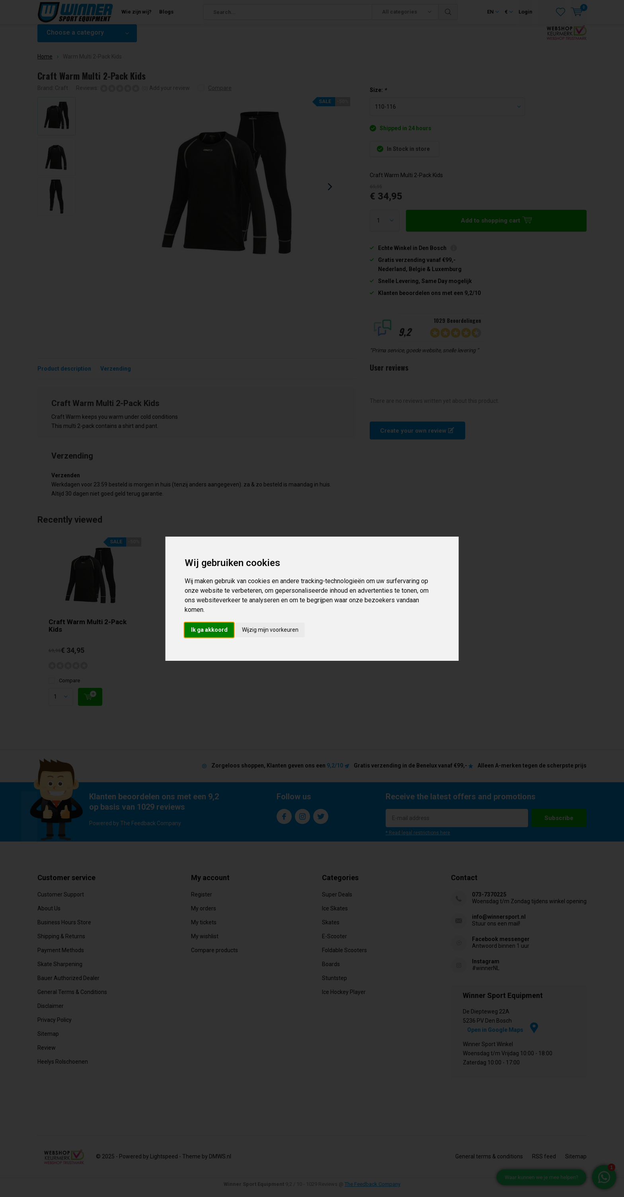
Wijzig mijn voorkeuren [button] (270, 630)
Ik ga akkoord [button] (209, 630)
